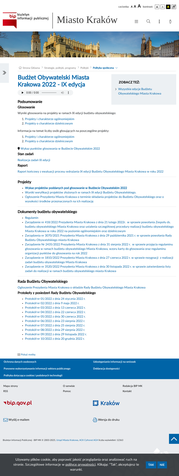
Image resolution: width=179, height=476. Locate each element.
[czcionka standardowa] (132, 6)
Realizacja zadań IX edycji (34, 160)
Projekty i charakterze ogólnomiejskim (49, 119)
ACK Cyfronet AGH (88, 440)
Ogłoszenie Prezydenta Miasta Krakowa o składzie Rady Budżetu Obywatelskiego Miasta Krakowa (81, 287)
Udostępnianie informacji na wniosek (114, 362)
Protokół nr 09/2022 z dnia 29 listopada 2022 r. (56, 334)
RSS (5, 391)
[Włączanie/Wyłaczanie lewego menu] (4, 73)
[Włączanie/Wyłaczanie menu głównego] (136, 21)
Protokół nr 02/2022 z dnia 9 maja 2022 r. (52, 303)
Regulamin (31, 217)
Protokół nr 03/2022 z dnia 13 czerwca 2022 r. (55, 307)
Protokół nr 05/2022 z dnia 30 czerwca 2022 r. (55, 316)
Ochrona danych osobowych (20, 362)
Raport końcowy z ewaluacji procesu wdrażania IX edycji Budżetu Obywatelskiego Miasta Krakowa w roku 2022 (90, 171)
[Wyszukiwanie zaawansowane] (148, 21)
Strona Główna (31, 68)
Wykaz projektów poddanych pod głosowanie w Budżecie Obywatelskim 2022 (76, 188)
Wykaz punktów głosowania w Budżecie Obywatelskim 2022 (60, 148)
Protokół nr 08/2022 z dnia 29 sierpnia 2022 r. (55, 329)
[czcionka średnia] (135, 6)
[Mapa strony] (160, 22)
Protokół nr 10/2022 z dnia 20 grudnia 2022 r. (55, 338)
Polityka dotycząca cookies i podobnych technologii (33, 375)
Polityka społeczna (103, 68)
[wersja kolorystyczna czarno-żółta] (168, 6)
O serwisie (69, 386)
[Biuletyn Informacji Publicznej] (45, 405)
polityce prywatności (80, 464)
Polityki (84, 68)
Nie (162, 464)
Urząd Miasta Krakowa (67, 440)
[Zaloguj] (171, 22)
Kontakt (127, 391)
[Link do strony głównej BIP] (65, 20)
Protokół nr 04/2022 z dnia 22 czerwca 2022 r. (55, 312)
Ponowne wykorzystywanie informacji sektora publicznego (37, 368)
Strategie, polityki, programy (60, 68)
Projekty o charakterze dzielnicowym (49, 123)
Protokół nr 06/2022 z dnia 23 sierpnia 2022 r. (55, 321)
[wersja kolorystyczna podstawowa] (157, 6)
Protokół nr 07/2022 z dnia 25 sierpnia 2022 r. (55, 325)
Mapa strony (10, 386)
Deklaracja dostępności (106, 368)
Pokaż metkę (28, 354)
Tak (151, 464)
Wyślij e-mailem (16, 420)
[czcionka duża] (139, 6)
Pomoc (67, 391)
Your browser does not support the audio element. (45, 92)
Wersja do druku (106, 420)
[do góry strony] (174, 439)
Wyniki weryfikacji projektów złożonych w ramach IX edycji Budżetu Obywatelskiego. (80, 192)
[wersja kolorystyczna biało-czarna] (162, 6)
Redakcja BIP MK (132, 386)
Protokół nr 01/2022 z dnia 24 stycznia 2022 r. (55, 298)
